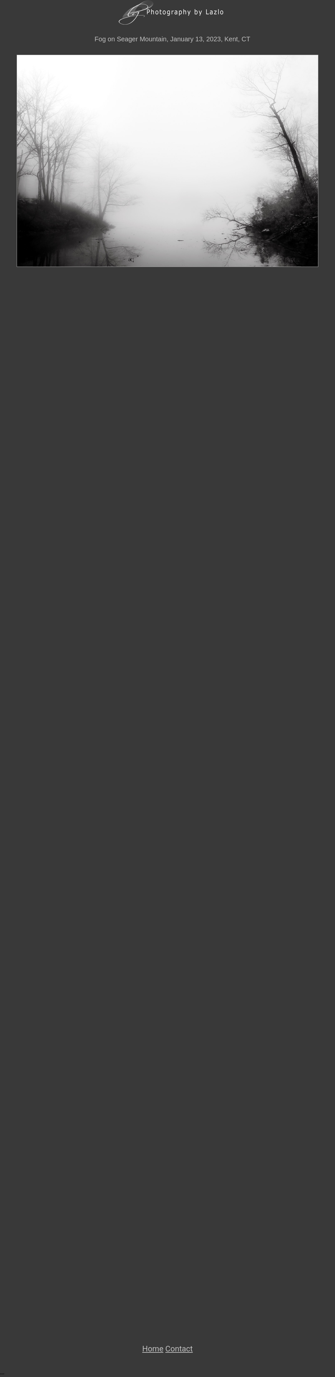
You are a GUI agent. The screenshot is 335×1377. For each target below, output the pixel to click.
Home (153, 1348)
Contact (179, 1348)
